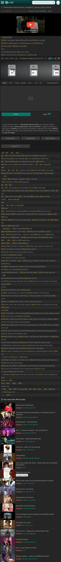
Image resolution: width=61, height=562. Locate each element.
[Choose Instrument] (40, 82)
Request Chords (21, 475)
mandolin (23, 83)
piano (10, 83)
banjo (29, 83)
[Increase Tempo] (16, 58)
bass (36, 83)
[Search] (53, 2)
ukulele (17, 83)
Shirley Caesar (39, 7)
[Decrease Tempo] (2, 58)
